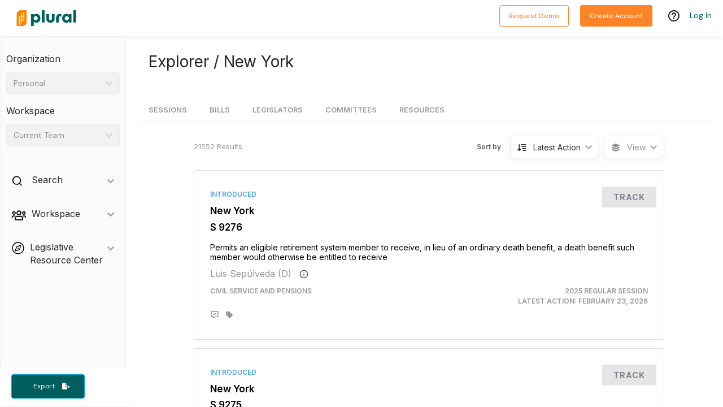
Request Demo (534, 15)
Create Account (616, 15)
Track (629, 197)
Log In (701, 15)
